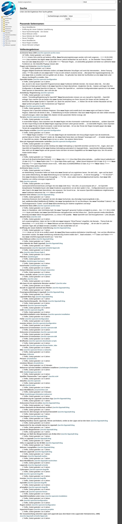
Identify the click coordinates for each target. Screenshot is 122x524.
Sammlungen (9, 30)
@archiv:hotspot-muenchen (44, 270)
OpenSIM (23, 483)
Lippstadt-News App (27, 297)
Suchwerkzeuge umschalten (57, 16)
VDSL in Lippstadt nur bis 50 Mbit (32, 443)
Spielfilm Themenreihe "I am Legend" (34, 376)
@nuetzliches (32, 359)
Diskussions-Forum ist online (31, 403)
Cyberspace (24, 469)
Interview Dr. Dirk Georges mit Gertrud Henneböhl (38, 412)
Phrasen (23, 359)
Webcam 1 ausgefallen (28, 447)
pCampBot (24, 487)
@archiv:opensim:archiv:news (48, 53)
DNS (21, 372)
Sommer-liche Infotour (28, 195)
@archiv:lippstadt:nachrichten (45, 461)
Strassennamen (26, 248)
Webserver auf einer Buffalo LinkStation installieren (39, 367)
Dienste (7, 22)
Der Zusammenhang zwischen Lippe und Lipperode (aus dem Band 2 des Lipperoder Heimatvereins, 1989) (60, 514)
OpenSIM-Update (26, 79)
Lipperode (24, 465)
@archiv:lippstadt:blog (45, 195)
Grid (21, 474)
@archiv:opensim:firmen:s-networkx (37, 350)
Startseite (5, 16)
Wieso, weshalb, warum (29, 274)
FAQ (21, 181)
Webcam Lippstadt (10, 45)
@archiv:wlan (32, 279)
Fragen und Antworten (28, 66)
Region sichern (25, 505)
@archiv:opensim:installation (59, 314)
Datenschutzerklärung (11, 35)
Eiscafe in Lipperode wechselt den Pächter (36, 288)
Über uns (7, 43)
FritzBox (23, 261)
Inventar (23, 478)
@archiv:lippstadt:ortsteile (38, 465)
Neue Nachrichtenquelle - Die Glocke (35, 32)
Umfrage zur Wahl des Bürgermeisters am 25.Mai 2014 (40, 434)
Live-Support (25, 416)
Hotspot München (26, 270)
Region (22, 106)
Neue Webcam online (29, 34)
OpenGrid (23, 305)
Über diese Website (10, 41)
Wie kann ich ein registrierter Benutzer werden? (38, 283)
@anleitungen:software (38, 265)
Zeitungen (23, 456)
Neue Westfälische (28, 27)
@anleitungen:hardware (36, 261)
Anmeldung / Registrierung (30, 93)
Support (7, 39)
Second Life (24, 345)
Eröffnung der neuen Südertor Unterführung (37, 29)
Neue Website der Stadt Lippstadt (34, 36)
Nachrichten (8, 26)
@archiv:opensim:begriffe (35, 106)
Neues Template (28, 38)
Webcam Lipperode (27, 452)
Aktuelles (7, 32)
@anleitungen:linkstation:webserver (38, 394)
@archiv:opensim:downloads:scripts (43, 341)
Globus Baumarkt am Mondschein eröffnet (36, 407)
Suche (114, 2)
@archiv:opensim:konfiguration (45, 79)
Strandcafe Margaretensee (30, 429)
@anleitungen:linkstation (68, 367)
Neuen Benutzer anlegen (31, 45)
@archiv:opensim (47, 93)
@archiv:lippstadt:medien (37, 456)
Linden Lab (24, 492)
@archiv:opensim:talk (48, 328)
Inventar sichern (26, 323)
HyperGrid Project (26, 509)
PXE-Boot (23, 257)
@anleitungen (33, 257)
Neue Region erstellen (30, 43)
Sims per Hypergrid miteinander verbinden (36, 141)
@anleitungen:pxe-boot (32, 372)
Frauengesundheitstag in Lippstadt (33, 292)
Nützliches (8, 28)
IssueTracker (25, 265)
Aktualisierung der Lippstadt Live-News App (36, 398)
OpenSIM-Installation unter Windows (33, 314)
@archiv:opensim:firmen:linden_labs (43, 345)
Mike (21, 252)
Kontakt (7, 37)
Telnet (22, 394)
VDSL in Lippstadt (26, 438)
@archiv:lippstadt (43, 66)
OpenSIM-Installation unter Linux (32, 496)
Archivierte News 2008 (28, 206)
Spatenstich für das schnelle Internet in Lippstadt (38, 425)
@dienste (30, 354)
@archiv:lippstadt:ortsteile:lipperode (46, 248)
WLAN (22, 385)
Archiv (7, 20)
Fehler (22, 319)
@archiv (36, 168)
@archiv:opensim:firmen (38, 492)
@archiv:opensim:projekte (44, 509)
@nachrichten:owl (41, 390)
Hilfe (6, 24)
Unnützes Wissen (26, 363)
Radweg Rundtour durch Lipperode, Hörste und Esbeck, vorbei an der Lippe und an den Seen (55, 421)
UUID (22, 310)
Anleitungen (8, 18)
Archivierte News (26, 168)
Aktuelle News (25, 217)
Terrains (23, 117)
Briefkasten (24, 341)
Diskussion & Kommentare (30, 328)
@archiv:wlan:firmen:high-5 (34, 252)
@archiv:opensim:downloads (37, 117)
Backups (23, 354)
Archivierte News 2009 (28, 53)
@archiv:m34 (36, 217)
